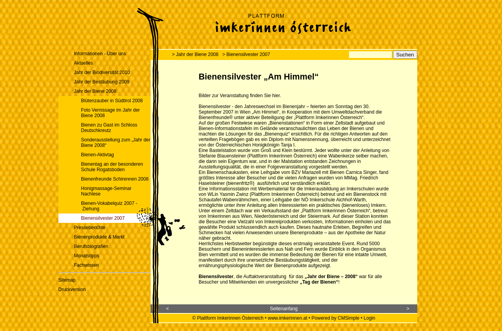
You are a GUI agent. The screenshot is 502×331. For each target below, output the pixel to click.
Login (369, 318)
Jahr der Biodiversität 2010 (102, 72)
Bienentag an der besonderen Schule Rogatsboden (112, 166)
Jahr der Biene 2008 (95, 91)
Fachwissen (86, 265)
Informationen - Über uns (100, 53)
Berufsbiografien (91, 246)
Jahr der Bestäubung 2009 (101, 82)
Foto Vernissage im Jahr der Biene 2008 (110, 112)
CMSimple (348, 318)
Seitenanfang (284, 308)
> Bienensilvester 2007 (246, 54)
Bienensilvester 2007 (103, 218)
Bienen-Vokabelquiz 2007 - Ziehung (109, 206)
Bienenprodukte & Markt (99, 237)
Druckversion (72, 289)
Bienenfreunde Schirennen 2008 (115, 179)
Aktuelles (83, 63)
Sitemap (67, 280)
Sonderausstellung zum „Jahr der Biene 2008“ (116, 142)
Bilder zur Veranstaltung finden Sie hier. (240, 95)
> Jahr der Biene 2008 (195, 54)
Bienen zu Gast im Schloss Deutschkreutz (109, 127)
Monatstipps (87, 256)
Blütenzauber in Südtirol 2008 (112, 100)
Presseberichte (89, 227)
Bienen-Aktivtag (97, 154)
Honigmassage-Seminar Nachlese (106, 191)
